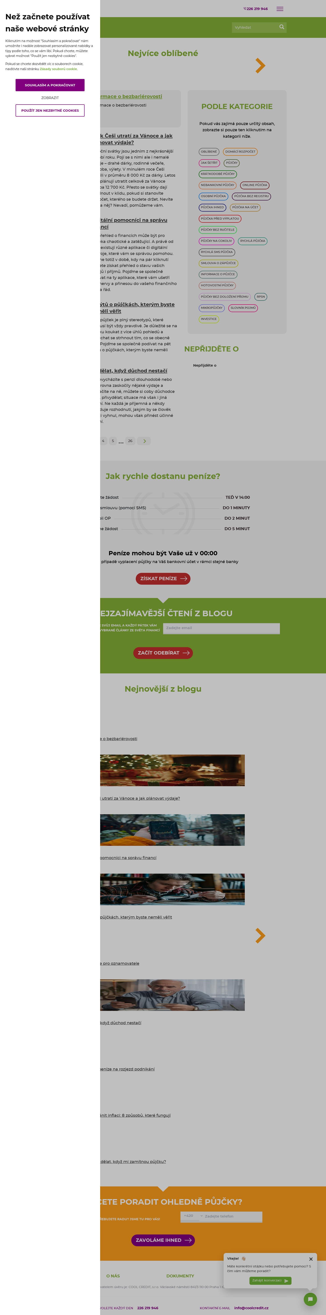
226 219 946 (255, 9)
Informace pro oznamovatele (110, 964)
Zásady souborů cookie (58, 69)
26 (130, 441)
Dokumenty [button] (180, 1276)
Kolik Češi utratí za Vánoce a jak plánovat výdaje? (130, 799)
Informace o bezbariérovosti (109, 739)
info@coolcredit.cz (251, 1308)
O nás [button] (113, 1276)
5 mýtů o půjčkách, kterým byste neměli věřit (126, 917)
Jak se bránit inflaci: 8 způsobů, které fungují (126, 1116)
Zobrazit (50, 98)
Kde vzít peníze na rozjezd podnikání (118, 1069)
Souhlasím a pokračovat (50, 85)
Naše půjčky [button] (241, 1276)
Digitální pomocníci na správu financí (118, 858)
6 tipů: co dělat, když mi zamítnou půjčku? (123, 1162)
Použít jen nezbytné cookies (50, 110)
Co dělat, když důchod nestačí (111, 1023)
